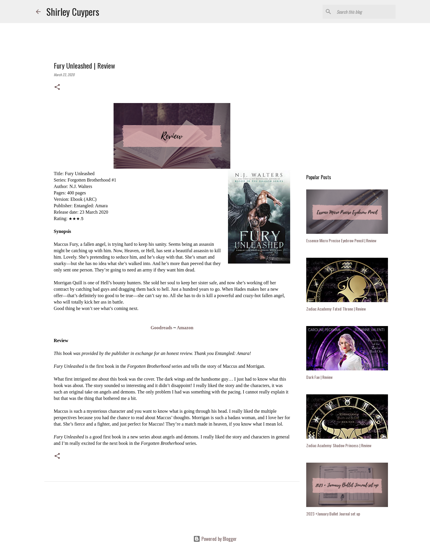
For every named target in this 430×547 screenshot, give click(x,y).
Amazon (185, 327)
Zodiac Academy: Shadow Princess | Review (338, 445)
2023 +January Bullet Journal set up (333, 514)
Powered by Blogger (215, 538)
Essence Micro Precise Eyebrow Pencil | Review (341, 240)
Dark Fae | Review (319, 377)
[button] (57, 87)
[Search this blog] (365, 12)
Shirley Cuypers (72, 11)
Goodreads (161, 327)
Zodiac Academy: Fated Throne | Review (336, 309)
